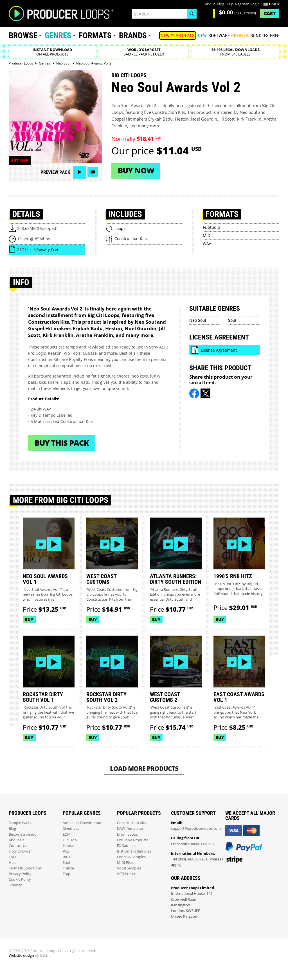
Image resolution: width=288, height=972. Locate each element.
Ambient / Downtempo (82, 822)
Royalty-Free (47, 249)
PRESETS (240, 35)
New (202, 35)
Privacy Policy (20, 873)
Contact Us (18, 845)
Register (242, 4)
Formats (95, 35)
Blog (220, 4)
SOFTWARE (219, 35)
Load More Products (144, 768)
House (68, 845)
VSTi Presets (127, 873)
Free (274, 35)
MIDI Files (125, 862)
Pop (66, 851)
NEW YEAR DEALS (178, 35)
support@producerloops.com (196, 828)
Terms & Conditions (25, 868)
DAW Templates (130, 828)
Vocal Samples (129, 868)
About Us (16, 840)
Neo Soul (197, 320)
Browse (23, 35)
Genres (58, 35)
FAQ (12, 857)
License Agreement (219, 350)
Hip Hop (70, 840)
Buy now (136, 170)
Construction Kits (131, 822)
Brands (133, 35)
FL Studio (211, 227)
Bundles (259, 35)
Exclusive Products (132, 840)
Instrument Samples (134, 851)
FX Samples (126, 845)
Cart (269, 13)
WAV (207, 243)
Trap (66, 873)
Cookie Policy (20, 879)
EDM (67, 834)
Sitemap (15, 885)
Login (255, 4)
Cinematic (71, 828)
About (210, 4)
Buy (29, 619)
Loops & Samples (131, 857)
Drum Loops (127, 834)
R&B (66, 857)
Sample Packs (20, 822)
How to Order (20, 851)
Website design (21, 955)
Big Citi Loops (129, 75)
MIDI (207, 235)
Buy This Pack (62, 443)
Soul (232, 320)
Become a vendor (23, 834)
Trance (68, 868)
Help (229, 4)
